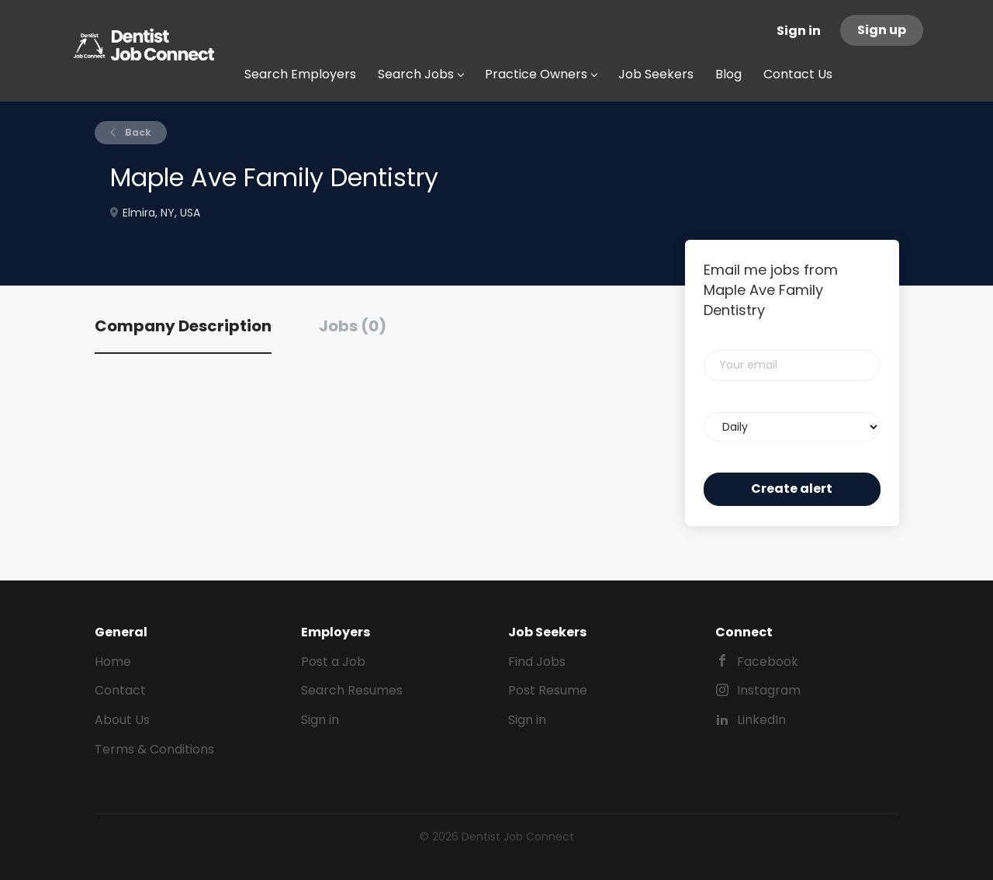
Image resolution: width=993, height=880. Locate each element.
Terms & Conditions (154, 749)
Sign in (799, 31)
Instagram (769, 690)
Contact (120, 690)
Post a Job (333, 661)
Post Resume (547, 690)
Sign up (881, 30)
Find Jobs (537, 661)
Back (137, 132)
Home (113, 661)
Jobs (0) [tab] (352, 326)
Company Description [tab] (183, 326)
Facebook (767, 661)
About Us (122, 720)
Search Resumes (352, 690)
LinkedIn (761, 720)
